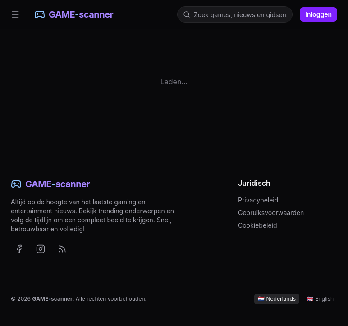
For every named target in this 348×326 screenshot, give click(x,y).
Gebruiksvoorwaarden (271, 212)
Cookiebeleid (257, 225)
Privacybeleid (258, 200)
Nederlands (277, 298)
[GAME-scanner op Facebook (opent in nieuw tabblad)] (19, 249)
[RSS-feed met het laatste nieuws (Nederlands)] (62, 249)
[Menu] (15, 14)
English (320, 298)
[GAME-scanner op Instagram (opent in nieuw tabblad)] (40, 249)
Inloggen (318, 14)
